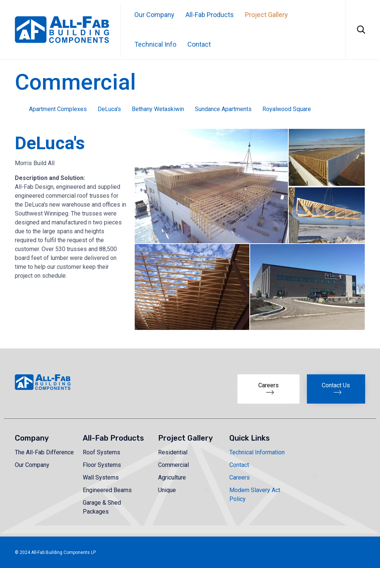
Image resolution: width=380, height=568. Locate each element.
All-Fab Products (210, 15)
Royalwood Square (286, 109)
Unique (167, 490)
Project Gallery (266, 15)
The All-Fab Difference (44, 452)
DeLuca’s (109, 109)
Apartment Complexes (58, 109)
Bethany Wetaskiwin (158, 109)
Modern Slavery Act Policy (254, 494)
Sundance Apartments (223, 109)
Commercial (173, 464)
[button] (211, 186)
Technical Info (155, 44)
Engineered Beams (107, 490)
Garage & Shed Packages (102, 507)
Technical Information (257, 452)
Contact (199, 44)
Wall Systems (101, 477)
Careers (239, 477)
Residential (172, 452)
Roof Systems (101, 452)
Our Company (154, 15)
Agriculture (172, 477)
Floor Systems (102, 464)
